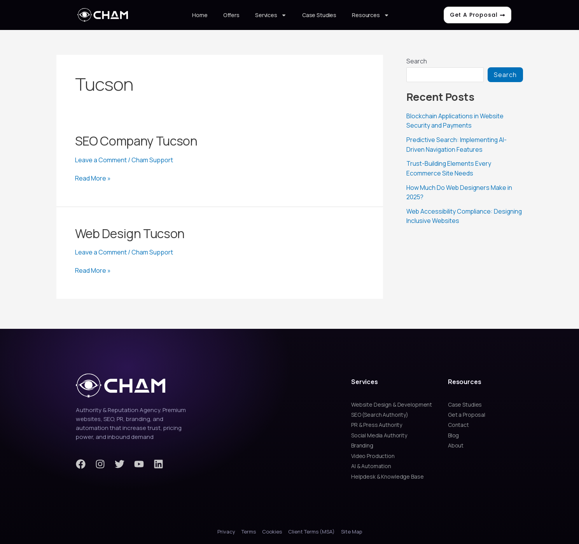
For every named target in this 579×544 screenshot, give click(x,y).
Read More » (93, 178)
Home (199, 15)
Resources (370, 15)
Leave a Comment (101, 160)
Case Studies (319, 15)
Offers (231, 15)
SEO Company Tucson (136, 140)
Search (416, 61)
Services (271, 15)
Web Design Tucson (130, 233)
